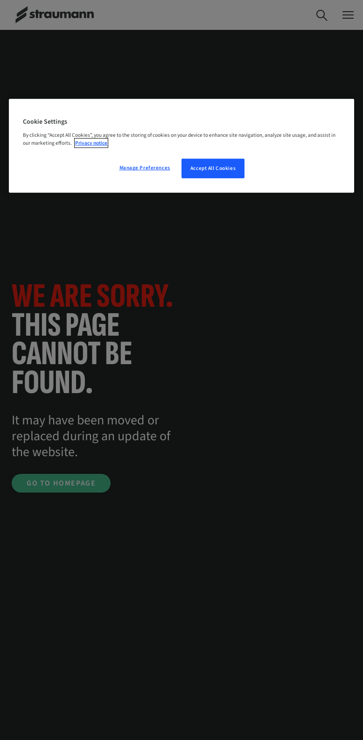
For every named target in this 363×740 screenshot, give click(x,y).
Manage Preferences (144, 168)
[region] (181, 146)
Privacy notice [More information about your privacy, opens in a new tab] (91, 143)
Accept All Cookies (213, 168)
